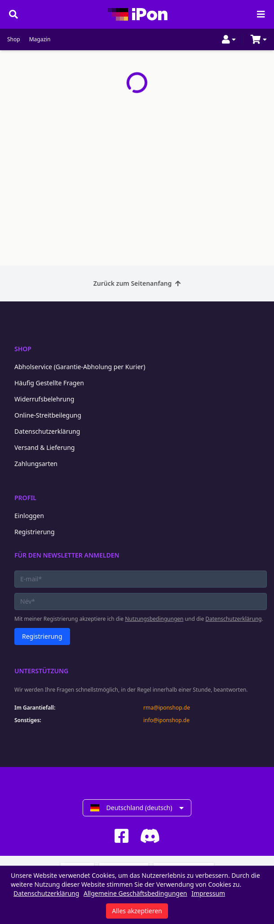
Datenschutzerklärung (47, 431)
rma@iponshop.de (166, 707)
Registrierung (34, 531)
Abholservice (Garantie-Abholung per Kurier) (79, 366)
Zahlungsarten (35, 463)
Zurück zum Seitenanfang (137, 283)
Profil (25, 497)
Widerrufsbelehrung (44, 399)
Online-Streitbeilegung (47, 415)
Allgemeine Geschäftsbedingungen (135, 893)
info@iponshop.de (166, 720)
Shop (13, 39)
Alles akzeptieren (137, 911)
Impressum (208, 893)
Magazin (40, 39)
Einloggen (29, 515)
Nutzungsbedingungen (154, 619)
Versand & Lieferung (44, 447)
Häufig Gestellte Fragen (49, 383)
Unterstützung (41, 671)
